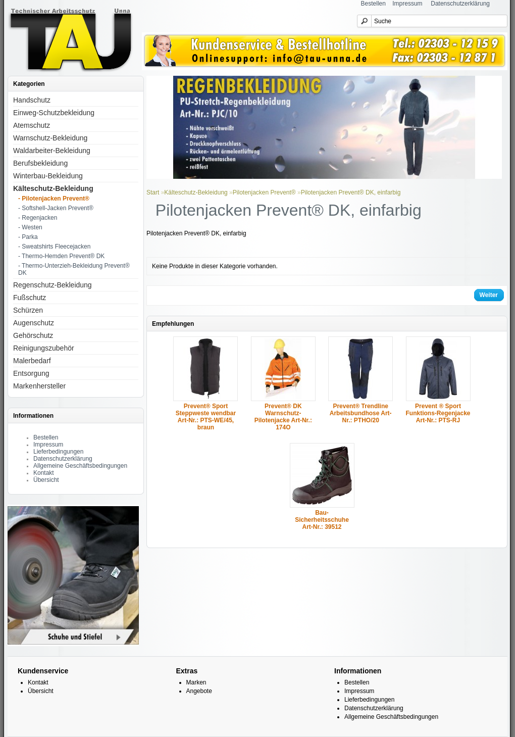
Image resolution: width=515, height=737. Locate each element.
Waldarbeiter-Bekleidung (51, 150)
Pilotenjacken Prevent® (264, 192)
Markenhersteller (39, 386)
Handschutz (31, 100)
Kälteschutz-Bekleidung (53, 188)
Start (152, 192)
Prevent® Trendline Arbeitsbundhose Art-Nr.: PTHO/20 (361, 413)
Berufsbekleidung (40, 163)
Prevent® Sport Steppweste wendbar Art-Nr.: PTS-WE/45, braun (206, 417)
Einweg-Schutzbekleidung (53, 113)
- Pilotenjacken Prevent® (53, 198)
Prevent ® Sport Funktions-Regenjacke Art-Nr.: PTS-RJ (438, 413)
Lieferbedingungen (58, 451)
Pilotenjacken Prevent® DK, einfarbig (351, 192)
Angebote (199, 691)
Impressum (407, 3)
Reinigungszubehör (43, 348)
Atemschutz (31, 125)
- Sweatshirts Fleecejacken (54, 246)
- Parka (28, 236)
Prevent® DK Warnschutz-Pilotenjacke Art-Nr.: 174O (283, 417)
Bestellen (373, 3)
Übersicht (46, 479)
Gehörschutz (33, 335)
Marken (196, 682)
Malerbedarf (32, 361)
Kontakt (43, 472)
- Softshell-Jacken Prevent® (55, 208)
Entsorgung (31, 373)
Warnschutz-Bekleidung (50, 138)
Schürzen (28, 310)
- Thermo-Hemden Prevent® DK (61, 256)
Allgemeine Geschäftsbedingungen (80, 465)
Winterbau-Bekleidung (48, 176)
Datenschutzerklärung (460, 3)
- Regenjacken (37, 217)
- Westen (30, 227)
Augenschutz (33, 323)
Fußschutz (29, 297)
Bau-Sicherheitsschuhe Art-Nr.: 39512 (322, 519)
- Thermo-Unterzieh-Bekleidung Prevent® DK (74, 269)
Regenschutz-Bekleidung (52, 285)
